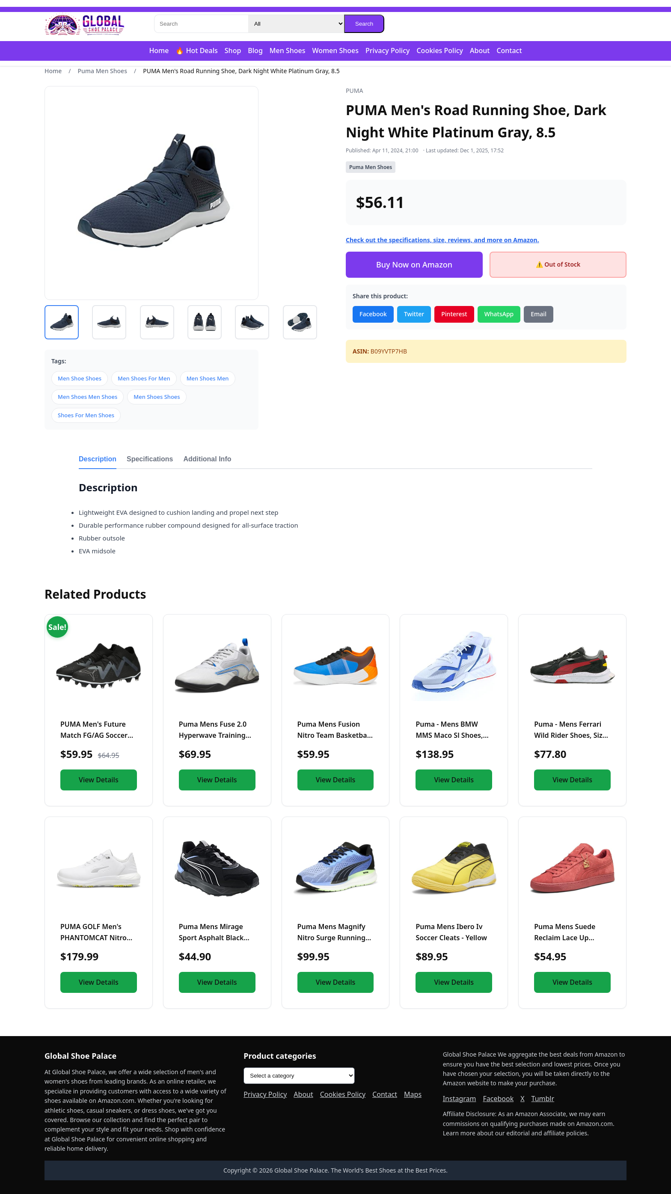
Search (364, 24)
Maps (413, 1094)
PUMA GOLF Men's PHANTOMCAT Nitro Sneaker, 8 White (93, 937)
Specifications (150, 459)
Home (159, 50)
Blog (255, 50)
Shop (233, 50)
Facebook (373, 314)
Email (538, 314)
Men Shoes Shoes (157, 397)
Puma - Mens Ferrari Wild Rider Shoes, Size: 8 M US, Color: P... (571, 735)
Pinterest (454, 314)
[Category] (296, 24)
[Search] (201, 24)
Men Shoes (288, 50)
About (480, 50)
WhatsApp (499, 314)
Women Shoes (335, 50)
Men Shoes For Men (144, 378)
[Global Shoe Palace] (85, 24)
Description (97, 459)
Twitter (414, 314)
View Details (99, 779)
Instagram (459, 1098)
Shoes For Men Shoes (86, 415)
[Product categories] (299, 1075)
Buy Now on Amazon (414, 264)
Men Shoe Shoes (79, 378)
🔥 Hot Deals (196, 50)
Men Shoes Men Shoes (87, 397)
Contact (509, 50)
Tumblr (543, 1098)
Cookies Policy (439, 50)
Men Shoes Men (208, 378)
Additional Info (208, 459)
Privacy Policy (387, 50)
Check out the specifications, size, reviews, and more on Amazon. (442, 240)
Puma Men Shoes (102, 71)
